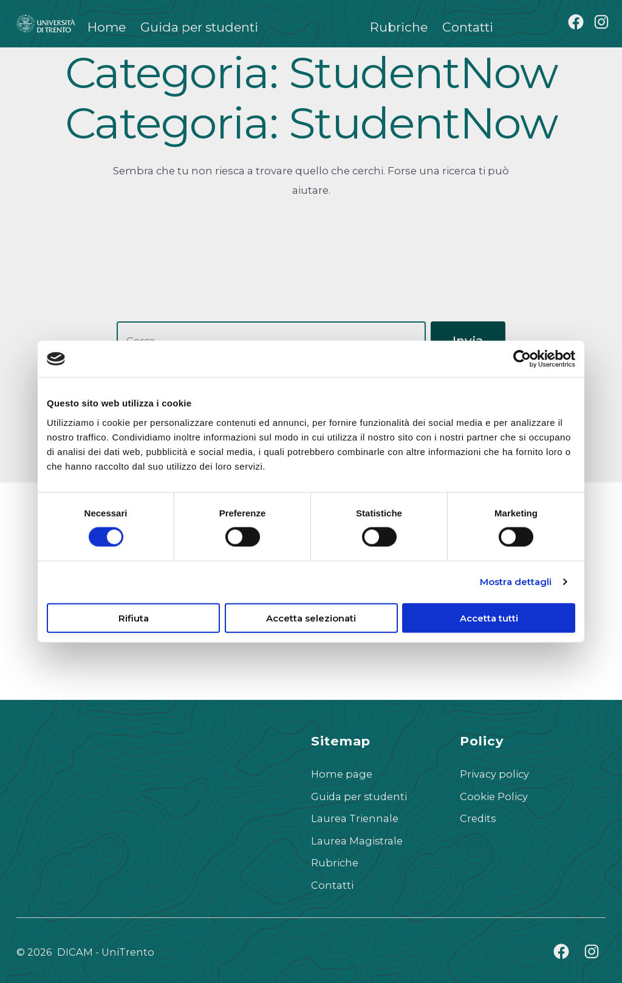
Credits (478, 818)
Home (106, 27)
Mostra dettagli (516, 581)
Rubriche (399, 27)
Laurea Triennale (354, 818)
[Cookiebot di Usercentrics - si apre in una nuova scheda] (522, 359)
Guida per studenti (199, 27)
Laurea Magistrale (357, 841)
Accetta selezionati (311, 617)
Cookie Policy (494, 796)
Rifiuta (133, 617)
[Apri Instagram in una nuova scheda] (601, 21)
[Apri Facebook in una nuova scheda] (575, 21)
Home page (341, 774)
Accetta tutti (489, 617)
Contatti (467, 27)
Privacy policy (494, 774)
